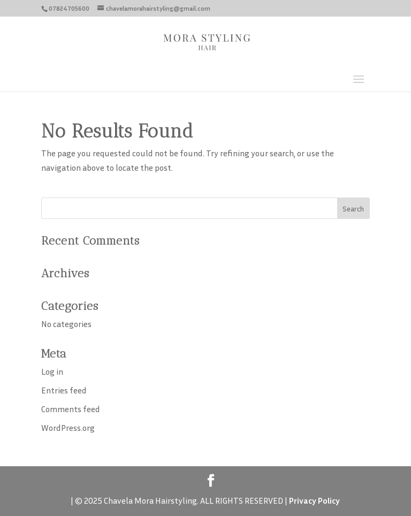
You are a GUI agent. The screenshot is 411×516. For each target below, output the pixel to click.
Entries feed (64, 390)
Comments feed (70, 409)
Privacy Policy (314, 500)
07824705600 (69, 8)
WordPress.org (68, 427)
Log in (52, 371)
